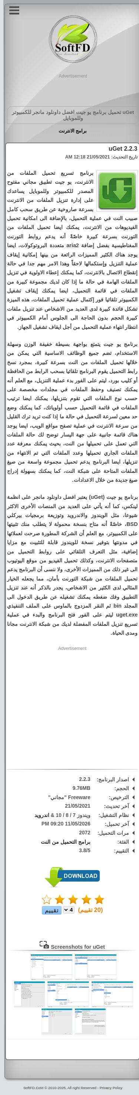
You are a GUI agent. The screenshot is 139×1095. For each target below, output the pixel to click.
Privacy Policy (107, 1088)
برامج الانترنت (69, 131)
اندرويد (38, 815)
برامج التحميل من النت (62, 842)
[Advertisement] (69, 88)
